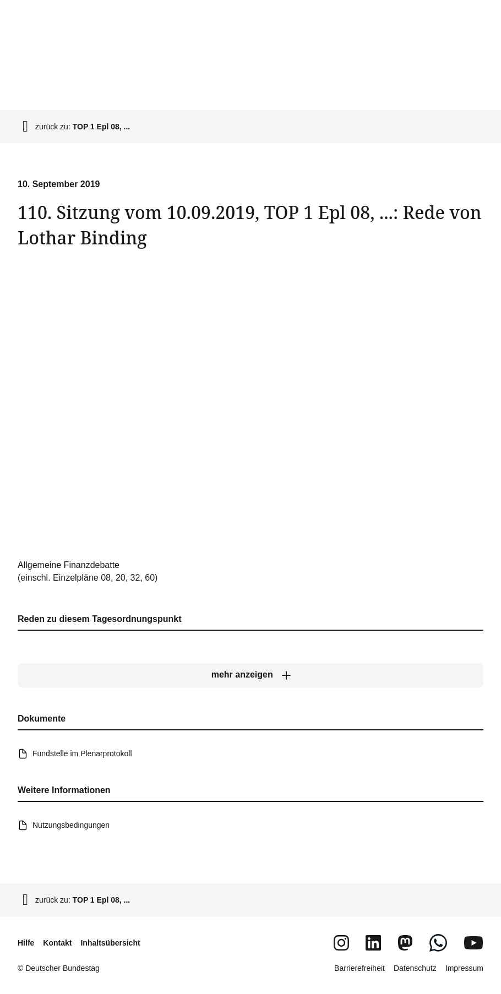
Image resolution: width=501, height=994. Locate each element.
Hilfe (26, 942)
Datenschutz (415, 968)
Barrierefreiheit (359, 968)
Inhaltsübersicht (110, 942)
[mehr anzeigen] (250, 675)
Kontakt (57, 942)
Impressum (464, 968)
